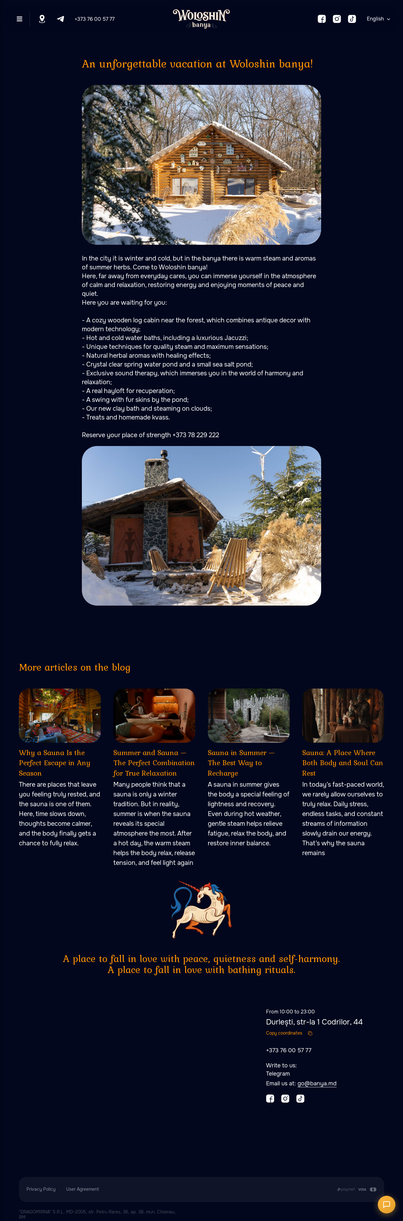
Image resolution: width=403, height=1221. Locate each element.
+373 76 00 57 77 (95, 19)
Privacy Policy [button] (40, 1189)
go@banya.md (317, 1083)
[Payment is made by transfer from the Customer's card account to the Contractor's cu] (357, 1189)
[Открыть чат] (386, 1204)
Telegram (278, 1073)
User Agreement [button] (82, 1189)
